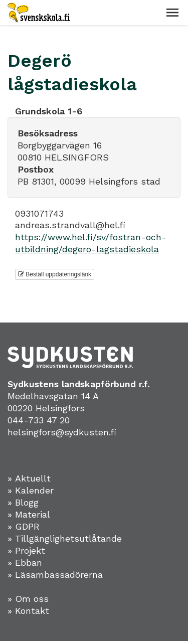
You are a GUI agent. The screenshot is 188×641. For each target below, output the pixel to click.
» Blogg (23, 502)
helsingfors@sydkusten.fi (62, 432)
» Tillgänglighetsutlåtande (65, 538)
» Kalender (31, 490)
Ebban (28, 562)
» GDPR (24, 526)
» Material (29, 514)
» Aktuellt (29, 478)
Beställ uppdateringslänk (54, 274)
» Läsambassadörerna (55, 574)
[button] (172, 13)
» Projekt (26, 550)
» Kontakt (28, 610)
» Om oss (28, 598)
